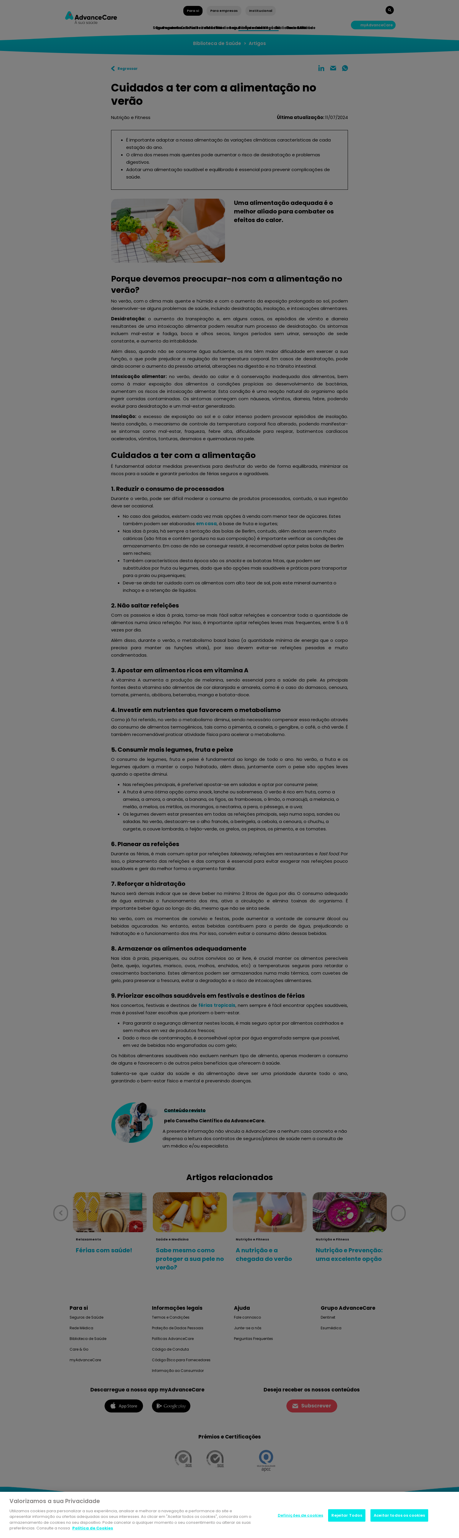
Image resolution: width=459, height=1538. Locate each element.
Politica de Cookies (92, 1528)
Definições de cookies (300, 1515)
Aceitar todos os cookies (399, 1515)
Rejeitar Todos (346, 1515)
